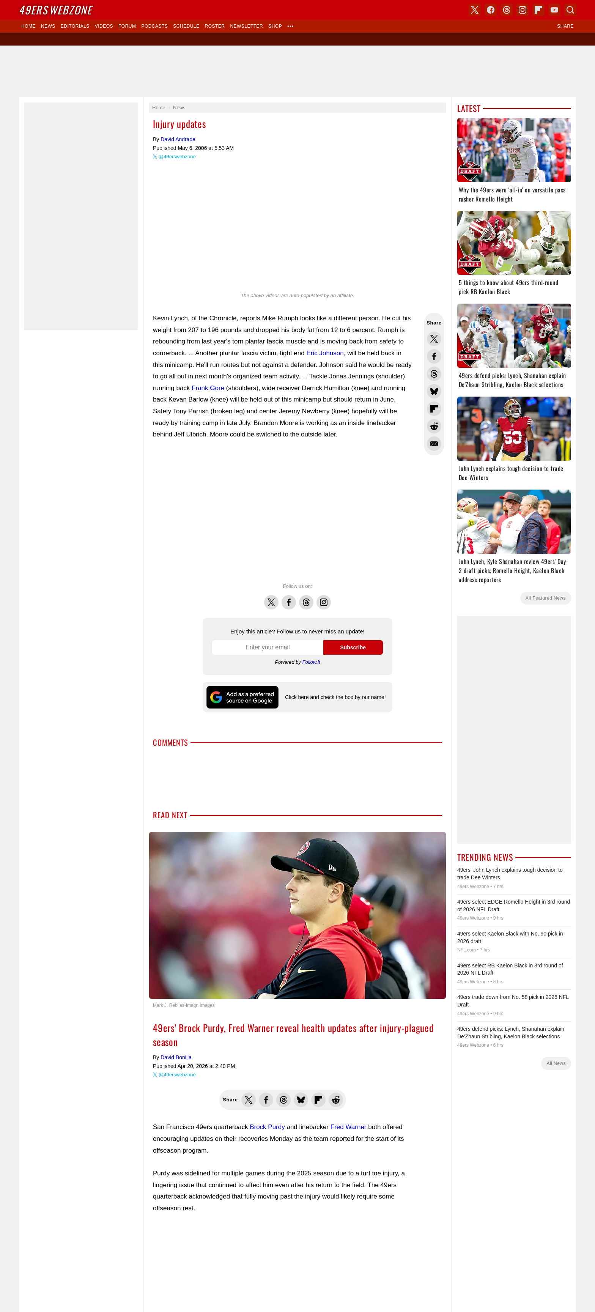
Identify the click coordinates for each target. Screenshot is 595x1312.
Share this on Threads (434, 374)
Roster (215, 26)
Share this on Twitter (434, 339)
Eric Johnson (324, 353)
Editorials (75, 26)
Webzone (55, 9)
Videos (104, 26)
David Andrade (178, 139)
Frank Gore (208, 388)
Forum (127, 26)
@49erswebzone (177, 156)
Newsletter (246, 26)
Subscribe (353, 647)
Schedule (186, 26)
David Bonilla (176, 1057)
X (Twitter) (475, 10)
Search (570, 10)
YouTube (554, 10)
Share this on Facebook (434, 356)
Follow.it (311, 662)
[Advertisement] (297, 71)
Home (28, 26)
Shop (275, 26)
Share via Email (434, 443)
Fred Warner (349, 1127)
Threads (306, 598)
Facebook (289, 598)
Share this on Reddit (434, 426)
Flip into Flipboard (434, 409)
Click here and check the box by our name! (335, 697)
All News (556, 1063)
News (48, 26)
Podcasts (154, 26)
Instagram (323, 598)
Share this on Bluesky (434, 391)
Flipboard (538, 10)
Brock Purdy (267, 1127)
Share (565, 26)
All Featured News (546, 598)
